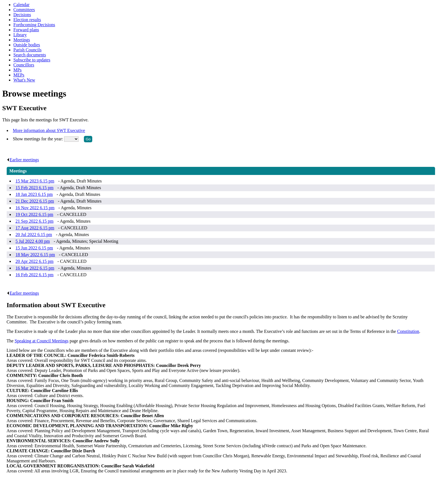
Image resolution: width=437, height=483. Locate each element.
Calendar (21, 4)
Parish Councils (27, 49)
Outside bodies (26, 44)
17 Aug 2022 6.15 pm (35, 227)
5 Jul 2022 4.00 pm (33, 241)
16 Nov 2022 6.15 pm (35, 207)
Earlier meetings (23, 159)
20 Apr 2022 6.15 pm (35, 261)
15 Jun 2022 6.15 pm (34, 248)
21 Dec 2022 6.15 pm (35, 201)
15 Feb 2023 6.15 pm (35, 187)
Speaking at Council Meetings (41, 340)
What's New (24, 80)
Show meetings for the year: (38, 138)
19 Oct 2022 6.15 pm (35, 214)
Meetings (21, 39)
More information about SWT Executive (49, 130)
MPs (17, 70)
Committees (24, 9)
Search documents (29, 54)
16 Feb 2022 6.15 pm (35, 274)
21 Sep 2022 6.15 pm (35, 221)
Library (20, 34)
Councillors (23, 65)
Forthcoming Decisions (34, 24)
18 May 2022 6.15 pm (35, 254)
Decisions (22, 14)
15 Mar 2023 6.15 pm (35, 181)
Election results (27, 19)
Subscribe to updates (31, 59)
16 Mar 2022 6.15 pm (35, 268)
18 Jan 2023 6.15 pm (34, 194)
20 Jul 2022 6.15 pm (34, 234)
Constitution (408, 331)
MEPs (18, 75)
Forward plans (26, 29)
